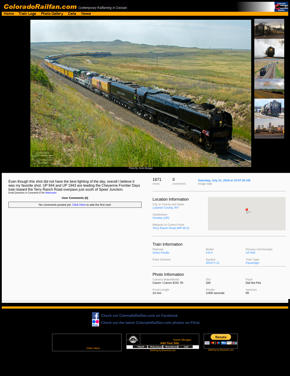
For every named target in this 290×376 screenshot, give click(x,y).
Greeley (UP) (161, 217)
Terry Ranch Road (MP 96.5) (171, 228)
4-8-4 (209, 252)
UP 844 (250, 252)
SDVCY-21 (212, 262)
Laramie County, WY (166, 207)
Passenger (252, 262)
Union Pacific (161, 252)
